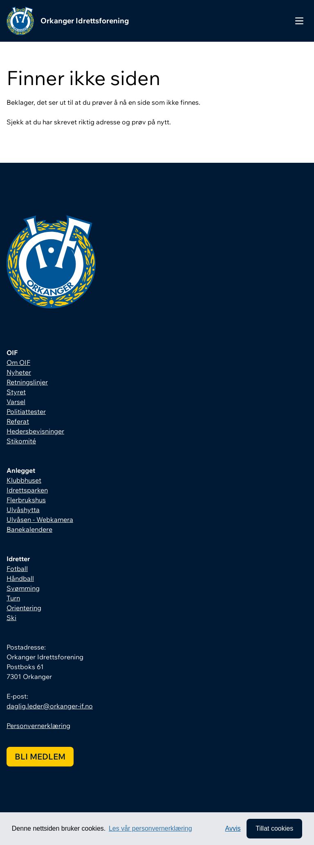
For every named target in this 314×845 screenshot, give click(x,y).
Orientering (24, 608)
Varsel (16, 402)
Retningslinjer (27, 382)
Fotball (17, 568)
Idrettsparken (27, 490)
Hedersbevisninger (35, 431)
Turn (13, 598)
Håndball (20, 578)
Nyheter (19, 372)
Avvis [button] (233, 828)
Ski (11, 618)
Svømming (23, 588)
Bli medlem (40, 756)
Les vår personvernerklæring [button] (150, 828)
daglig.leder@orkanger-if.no (50, 706)
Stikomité (21, 441)
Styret (16, 392)
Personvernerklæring (38, 725)
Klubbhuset (24, 480)
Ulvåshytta (23, 510)
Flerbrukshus (26, 500)
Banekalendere (29, 529)
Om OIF (18, 362)
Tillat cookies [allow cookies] (274, 828)
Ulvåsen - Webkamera (40, 519)
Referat (18, 421)
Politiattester (26, 411)
